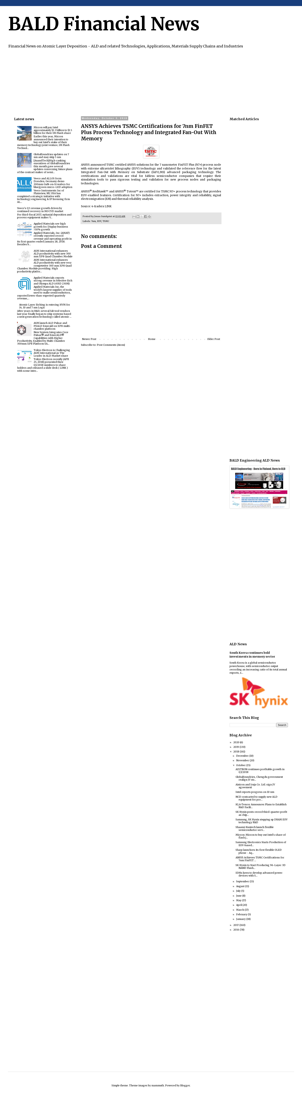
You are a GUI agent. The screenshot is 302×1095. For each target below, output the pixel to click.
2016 (236, 929)
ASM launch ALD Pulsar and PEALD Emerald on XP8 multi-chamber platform (52, 325)
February (242, 914)
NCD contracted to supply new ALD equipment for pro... (256, 798)
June (239, 895)
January (241, 919)
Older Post (213, 339)
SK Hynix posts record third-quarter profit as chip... (261, 813)
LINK (108, 206)
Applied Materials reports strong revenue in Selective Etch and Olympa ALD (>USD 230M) (53, 280)
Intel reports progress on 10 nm (255, 791)
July (238, 890)
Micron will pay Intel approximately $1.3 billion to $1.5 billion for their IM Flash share (53, 130)
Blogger (185, 1085)
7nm (93, 221)
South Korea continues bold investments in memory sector (252, 655)
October (241, 765)
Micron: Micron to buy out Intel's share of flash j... (261, 836)
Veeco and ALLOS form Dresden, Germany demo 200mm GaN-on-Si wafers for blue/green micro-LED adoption (53, 183)
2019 (236, 746)
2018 (236, 751)
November (243, 760)
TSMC (105, 221)
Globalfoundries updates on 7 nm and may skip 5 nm (51, 156)
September (243, 881)
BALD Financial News (104, 23)
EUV (99, 221)
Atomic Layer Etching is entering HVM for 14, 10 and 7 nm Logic (44, 306)
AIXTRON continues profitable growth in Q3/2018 (260, 771)
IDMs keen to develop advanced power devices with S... (259, 874)
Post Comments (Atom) (111, 344)
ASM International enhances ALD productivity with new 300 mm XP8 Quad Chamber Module (53, 253)
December (242, 755)
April (239, 904)
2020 (236, 742)
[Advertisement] (135, 82)
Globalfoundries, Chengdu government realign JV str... (259, 778)
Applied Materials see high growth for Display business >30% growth (51, 226)
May (239, 900)
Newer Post (89, 339)
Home (151, 339)
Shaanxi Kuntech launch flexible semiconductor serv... (255, 828)
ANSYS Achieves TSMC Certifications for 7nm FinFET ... (260, 859)
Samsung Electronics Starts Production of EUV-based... (261, 844)
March (240, 909)
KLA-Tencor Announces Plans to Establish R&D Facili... (261, 806)
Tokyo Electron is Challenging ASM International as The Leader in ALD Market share (52, 353)
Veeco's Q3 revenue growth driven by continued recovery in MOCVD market (40, 209)
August (240, 886)
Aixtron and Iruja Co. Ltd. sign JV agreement (255, 786)
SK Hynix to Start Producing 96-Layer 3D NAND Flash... (260, 866)
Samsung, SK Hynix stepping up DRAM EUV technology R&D (262, 821)
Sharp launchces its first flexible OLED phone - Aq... (259, 851)
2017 (236, 925)
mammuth (157, 1085)
